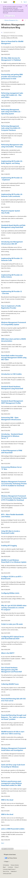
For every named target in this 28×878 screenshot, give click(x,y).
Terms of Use (6, 871)
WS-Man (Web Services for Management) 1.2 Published (11, 59)
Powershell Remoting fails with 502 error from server (13, 699)
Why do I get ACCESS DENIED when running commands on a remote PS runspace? (13, 607)
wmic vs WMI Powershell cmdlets (12, 829)
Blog (4, 867)
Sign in (25, 2)
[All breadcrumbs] (2, 20)
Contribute (10, 867)
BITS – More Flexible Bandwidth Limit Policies (12, 515)
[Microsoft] (14, 2)
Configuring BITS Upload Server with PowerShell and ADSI (12, 637)
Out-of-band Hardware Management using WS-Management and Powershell (11, 669)
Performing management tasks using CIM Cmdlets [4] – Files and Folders (12, 95)
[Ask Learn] (22, 20)
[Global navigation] (1, 2)
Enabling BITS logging (9, 545)
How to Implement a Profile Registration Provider (11, 307)
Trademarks (13, 871)
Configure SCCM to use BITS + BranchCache (12, 577)
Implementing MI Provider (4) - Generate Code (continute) (12, 195)
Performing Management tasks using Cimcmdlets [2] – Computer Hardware (11, 128)
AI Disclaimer (6, 865)
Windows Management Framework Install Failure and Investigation (13, 749)
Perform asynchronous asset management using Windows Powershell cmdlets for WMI (11, 783)
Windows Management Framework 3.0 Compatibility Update (13, 323)
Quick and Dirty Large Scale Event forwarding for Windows (13, 766)
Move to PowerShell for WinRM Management (12, 42)
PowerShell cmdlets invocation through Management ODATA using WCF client (13, 357)
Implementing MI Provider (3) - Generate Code (12, 259)
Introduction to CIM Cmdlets (11, 374)
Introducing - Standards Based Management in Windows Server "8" (12, 436)
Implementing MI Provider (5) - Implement (11, 179)
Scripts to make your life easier (12, 624)
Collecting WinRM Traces (10, 684)
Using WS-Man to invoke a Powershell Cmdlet (10, 532)
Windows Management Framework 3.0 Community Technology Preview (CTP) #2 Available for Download (14, 483)
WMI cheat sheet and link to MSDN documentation (13, 340)
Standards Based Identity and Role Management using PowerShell (13, 226)
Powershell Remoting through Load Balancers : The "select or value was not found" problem (13, 717)
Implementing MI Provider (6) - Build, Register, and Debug (12, 162)
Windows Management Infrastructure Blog (12, 20)
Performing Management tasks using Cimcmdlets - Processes (12, 145)
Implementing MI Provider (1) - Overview (11, 292)
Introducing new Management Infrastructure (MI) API (12, 243)
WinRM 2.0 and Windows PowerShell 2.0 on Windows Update (13, 561)
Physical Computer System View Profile (10, 212)
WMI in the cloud (7, 800)
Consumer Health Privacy (9, 869)
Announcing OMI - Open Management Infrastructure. (11, 418)
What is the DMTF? (7, 653)
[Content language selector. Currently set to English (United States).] (10, 854)
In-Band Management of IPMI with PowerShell (11, 451)
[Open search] (21, 2)
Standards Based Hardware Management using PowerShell (12, 387)
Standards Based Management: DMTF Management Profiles (12, 402)
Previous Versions (15, 865)
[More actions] (25, 20)
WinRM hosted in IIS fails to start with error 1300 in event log (12, 732)
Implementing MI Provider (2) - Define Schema (12, 276)
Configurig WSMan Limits (10, 593)
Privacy (16, 867)
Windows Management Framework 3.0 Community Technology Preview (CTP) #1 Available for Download (14, 498)
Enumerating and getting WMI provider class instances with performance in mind (12, 76)
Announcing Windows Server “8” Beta (11, 468)
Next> (2, 843)
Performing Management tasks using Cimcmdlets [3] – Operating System (11, 111)
